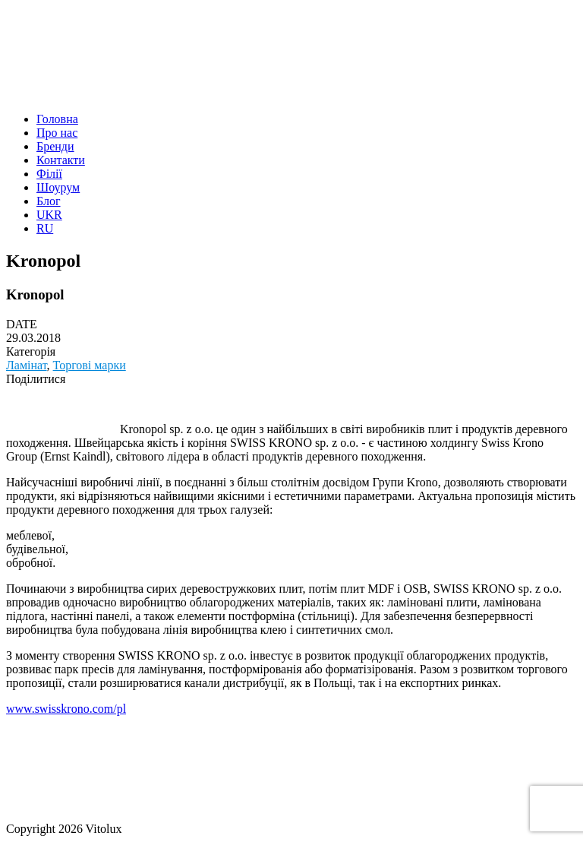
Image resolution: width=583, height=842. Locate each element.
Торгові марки (89, 365)
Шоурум (58, 187)
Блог (48, 201)
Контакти (60, 160)
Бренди (55, 146)
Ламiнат (26, 365)
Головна (57, 118)
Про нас (56, 132)
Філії (49, 173)
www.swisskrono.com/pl (66, 708)
